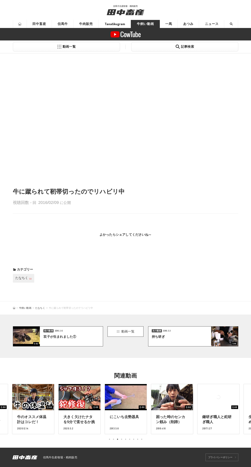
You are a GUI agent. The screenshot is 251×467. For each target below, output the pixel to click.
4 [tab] (122, 439)
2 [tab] (114, 439)
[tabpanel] (126, 409)
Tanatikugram (115, 24)
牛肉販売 (86, 24)
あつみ (188, 24)
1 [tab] (109, 439)
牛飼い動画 (145, 24)
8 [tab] (138, 439)
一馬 (168, 24)
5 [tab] (126, 439)
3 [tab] (118, 439)
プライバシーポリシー (220, 457)
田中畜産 (39, 24)
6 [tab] (130, 439)
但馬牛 (63, 24)
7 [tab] (134, 439)
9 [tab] (142, 439)
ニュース (212, 24)
